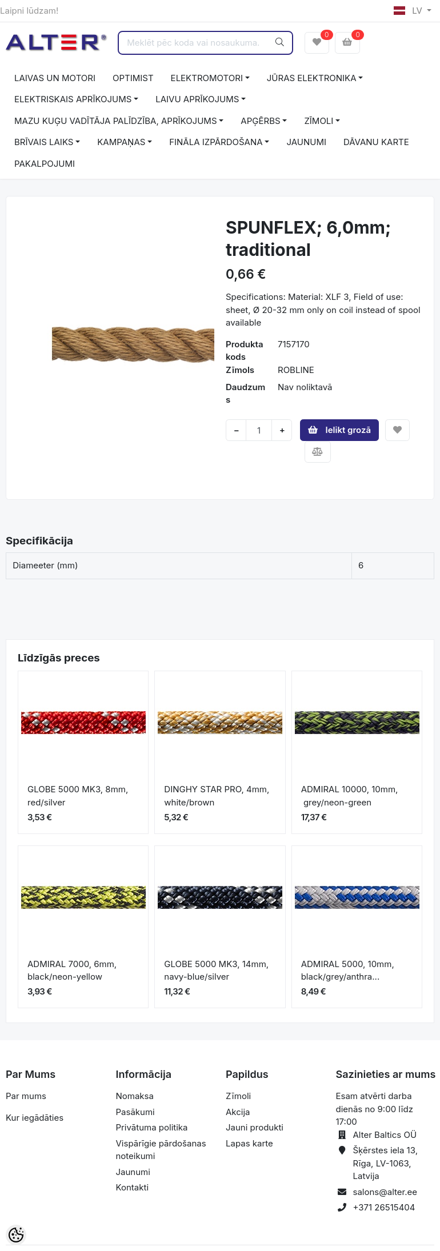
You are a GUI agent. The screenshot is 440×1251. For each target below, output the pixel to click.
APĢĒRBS (260, 120)
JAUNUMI (306, 142)
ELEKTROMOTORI (207, 78)
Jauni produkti (254, 1127)
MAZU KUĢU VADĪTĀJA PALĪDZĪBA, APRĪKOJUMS (115, 120)
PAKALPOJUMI (44, 163)
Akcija (238, 1111)
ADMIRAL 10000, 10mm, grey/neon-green (349, 796)
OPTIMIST (133, 78)
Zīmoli (238, 1095)
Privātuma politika (152, 1127)
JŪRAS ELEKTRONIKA (312, 78)
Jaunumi (133, 1171)
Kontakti (132, 1187)
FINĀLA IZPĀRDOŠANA (215, 142)
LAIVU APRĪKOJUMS (197, 99)
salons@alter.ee (385, 1191)
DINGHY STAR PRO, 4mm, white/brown (216, 796)
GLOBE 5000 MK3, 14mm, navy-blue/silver (216, 971)
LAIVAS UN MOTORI (54, 78)
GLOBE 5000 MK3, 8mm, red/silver (77, 796)
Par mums (26, 1095)
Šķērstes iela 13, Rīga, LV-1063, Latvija (385, 1163)
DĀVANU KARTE (376, 142)
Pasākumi (135, 1111)
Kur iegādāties (34, 1117)
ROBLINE (296, 369)
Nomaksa (135, 1095)
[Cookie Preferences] (16, 1235)
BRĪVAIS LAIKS (43, 142)
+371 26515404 (384, 1207)
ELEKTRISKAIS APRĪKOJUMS (72, 99)
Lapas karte (249, 1143)
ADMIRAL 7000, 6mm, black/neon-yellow (72, 971)
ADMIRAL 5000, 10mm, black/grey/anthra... (347, 971)
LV (409, 10)
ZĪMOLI (318, 120)
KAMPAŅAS (121, 142)
